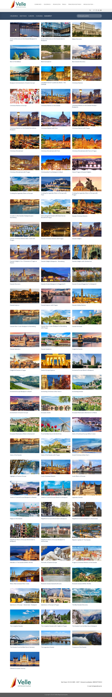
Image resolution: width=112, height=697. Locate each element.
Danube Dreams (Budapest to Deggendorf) (53, 284)
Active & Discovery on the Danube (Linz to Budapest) (53, 39)
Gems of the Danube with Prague (50, 455)
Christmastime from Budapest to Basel (52, 172)
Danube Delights (77, 238)
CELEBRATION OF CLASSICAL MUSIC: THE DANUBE (53, 83)
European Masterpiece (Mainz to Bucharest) (22, 434)
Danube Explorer (15, 305)
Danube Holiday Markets (79, 305)
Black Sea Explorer (46, 61)
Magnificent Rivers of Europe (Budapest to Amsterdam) (53, 540)
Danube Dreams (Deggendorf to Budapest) (84, 284)
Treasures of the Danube (79, 647)
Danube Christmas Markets (79, 216)
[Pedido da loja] (89, 16)
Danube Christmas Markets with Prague (52, 238)
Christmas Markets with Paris (49, 128)
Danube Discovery (15, 284)
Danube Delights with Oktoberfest (82, 261)
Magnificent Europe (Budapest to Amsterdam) (85, 518)
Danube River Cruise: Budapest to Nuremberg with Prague (54, 327)
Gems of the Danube (16, 455)
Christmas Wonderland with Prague (20, 172)
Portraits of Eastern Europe (49, 562)
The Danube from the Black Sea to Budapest (84, 626)
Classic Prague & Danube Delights (81, 172)
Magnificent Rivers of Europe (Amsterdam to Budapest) (22, 540)
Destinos (23, 16)
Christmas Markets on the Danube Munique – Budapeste (84, 106)
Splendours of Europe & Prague (50, 605)
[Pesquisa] (90, 10)
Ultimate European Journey (17, 668)
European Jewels (46, 412)
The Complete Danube (16, 626)
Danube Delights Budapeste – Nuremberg (52, 261)
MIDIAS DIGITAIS (88, 4)
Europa (31, 16)
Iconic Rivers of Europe (78, 476)
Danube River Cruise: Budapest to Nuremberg (23, 326)
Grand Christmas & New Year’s (80, 455)
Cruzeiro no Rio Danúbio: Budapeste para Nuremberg (21, 216)
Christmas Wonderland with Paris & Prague (84, 151)
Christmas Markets (77, 83)
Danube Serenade (77, 326)
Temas (64, 4)
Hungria (39, 16)
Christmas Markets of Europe (18, 105)
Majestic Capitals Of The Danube (81, 540)
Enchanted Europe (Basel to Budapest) (83, 370)
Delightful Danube (77, 349)
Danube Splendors (15, 349)
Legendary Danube (77, 497)
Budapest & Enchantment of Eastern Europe (22, 83)
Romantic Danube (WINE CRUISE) (81, 583)
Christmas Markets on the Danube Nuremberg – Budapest (23, 129)
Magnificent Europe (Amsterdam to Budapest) (54, 518)
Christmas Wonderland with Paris (50, 151)
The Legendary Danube (47, 647)
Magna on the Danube (16, 518)
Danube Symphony (46, 349)
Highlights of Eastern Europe (18, 476)
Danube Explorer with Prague (49, 305)
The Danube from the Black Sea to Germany (22, 647)
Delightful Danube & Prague (18, 370)
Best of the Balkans (15, 61)
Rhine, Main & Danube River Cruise (19, 583)
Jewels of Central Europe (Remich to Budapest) (54, 497)
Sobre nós (39, 4)
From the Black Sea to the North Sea (51, 434)
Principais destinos (75, 4)
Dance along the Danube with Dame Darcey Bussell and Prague (53, 216)
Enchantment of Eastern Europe (19, 412)
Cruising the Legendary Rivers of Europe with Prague (85, 194)
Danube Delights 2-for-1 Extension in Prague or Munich (23, 262)
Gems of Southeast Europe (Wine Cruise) (83, 434)
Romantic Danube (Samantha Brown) (51, 583)
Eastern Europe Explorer (48, 370)
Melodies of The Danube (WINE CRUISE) (21, 562)
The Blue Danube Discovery (80, 605)
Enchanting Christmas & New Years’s (51, 391)
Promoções (57, 4)
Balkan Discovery (77, 39)
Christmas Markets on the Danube (50, 105)
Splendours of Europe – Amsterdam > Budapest (23, 605)
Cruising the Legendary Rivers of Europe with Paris (53, 194)
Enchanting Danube (77, 391)
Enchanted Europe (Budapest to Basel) (20, 391)
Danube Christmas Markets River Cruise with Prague (22, 239)
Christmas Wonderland (16, 151)
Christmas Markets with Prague (81, 128)
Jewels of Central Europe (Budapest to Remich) (23, 497)
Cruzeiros (48, 4)
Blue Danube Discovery (78, 61)
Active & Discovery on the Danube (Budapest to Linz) (23, 39)
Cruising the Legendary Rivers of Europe (21, 193)
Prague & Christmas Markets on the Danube (84, 562)
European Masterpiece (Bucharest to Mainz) (84, 412)
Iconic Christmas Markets (48, 476)
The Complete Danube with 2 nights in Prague (54, 626)
